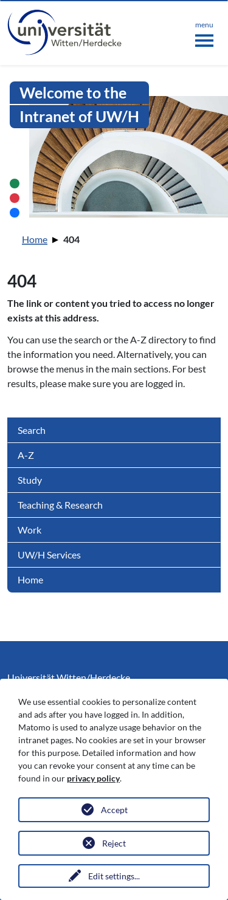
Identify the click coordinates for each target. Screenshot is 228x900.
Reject (114, 843)
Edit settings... (114, 876)
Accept (114, 810)
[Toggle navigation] (204, 31)
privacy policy (93, 778)
